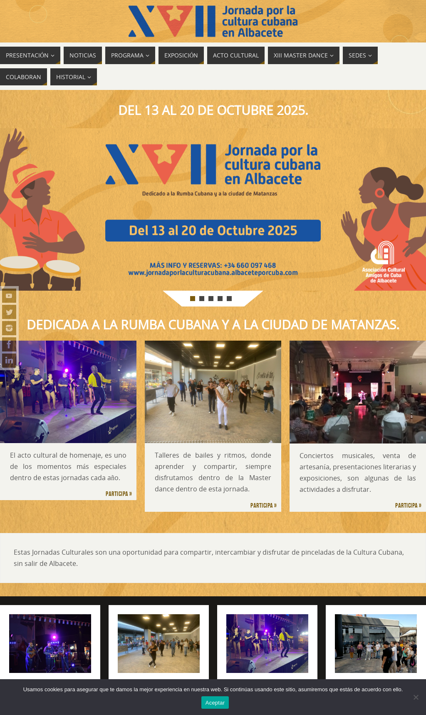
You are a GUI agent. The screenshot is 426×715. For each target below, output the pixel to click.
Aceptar (215, 703)
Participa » (119, 493)
